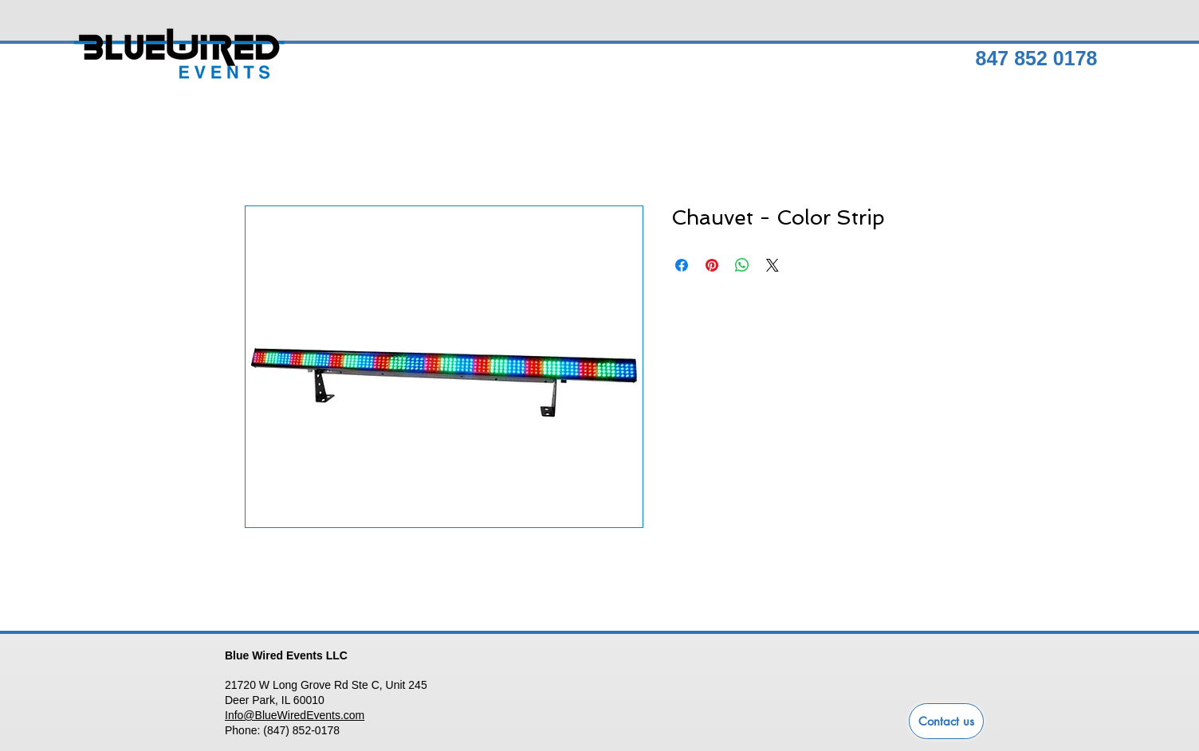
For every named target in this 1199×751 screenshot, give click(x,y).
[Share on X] (772, 265)
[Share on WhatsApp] (742, 265)
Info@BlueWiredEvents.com (294, 715)
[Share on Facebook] (681, 265)
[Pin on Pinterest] (711, 265)
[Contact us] (946, 721)
